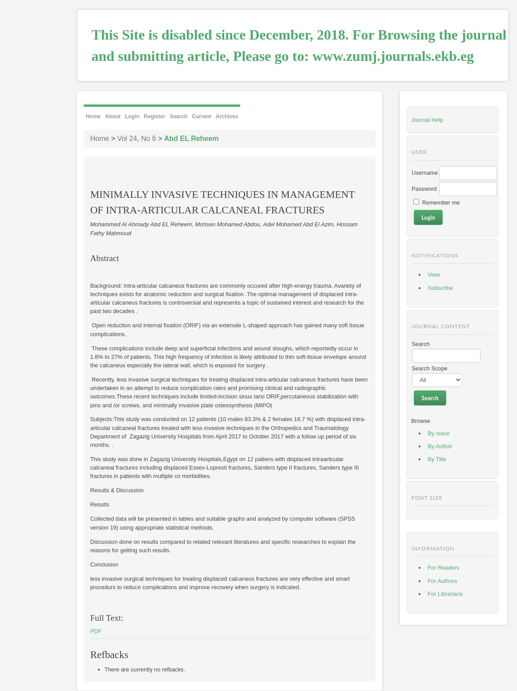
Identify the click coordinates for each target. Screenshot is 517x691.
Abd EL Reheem (191, 138)
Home (93, 116)
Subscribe (440, 288)
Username (425, 172)
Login (132, 116)
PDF (96, 631)
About (113, 116)
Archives (227, 116)
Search (178, 116)
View (434, 274)
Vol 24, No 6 (136, 138)
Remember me (441, 202)
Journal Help (427, 120)
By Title (437, 459)
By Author (440, 446)
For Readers (443, 567)
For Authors (442, 581)
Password (424, 188)
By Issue (438, 433)
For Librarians (445, 594)
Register (154, 116)
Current (201, 116)
